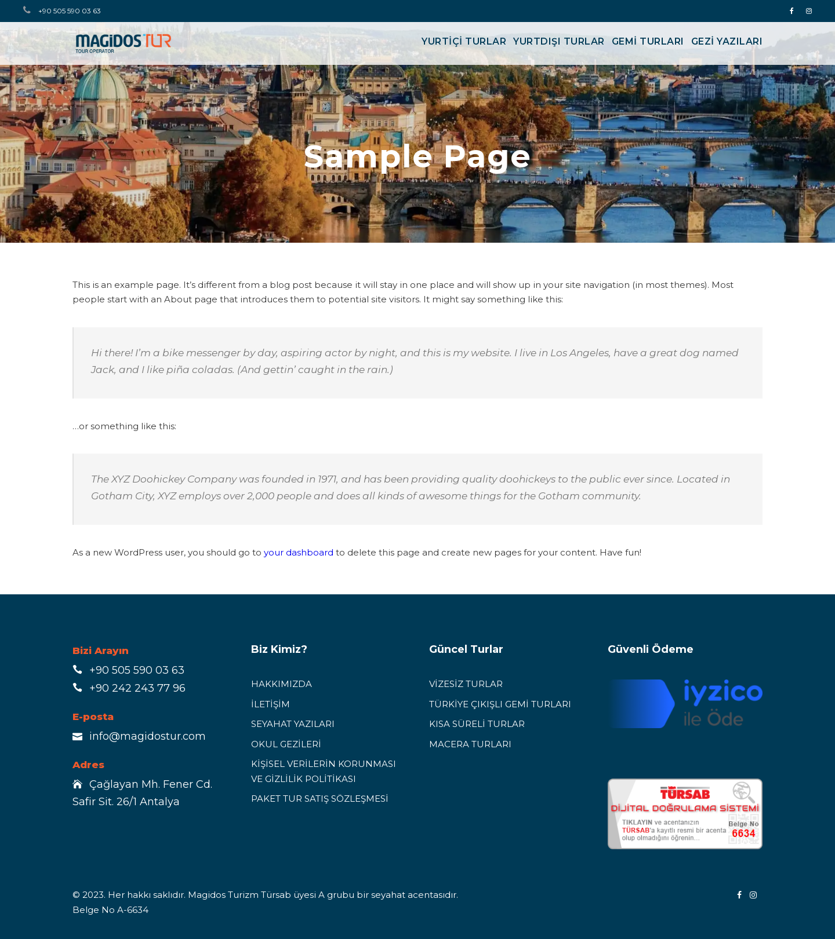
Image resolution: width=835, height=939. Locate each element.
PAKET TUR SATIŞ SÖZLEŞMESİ (320, 798)
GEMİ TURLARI (648, 41)
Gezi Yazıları (727, 41)
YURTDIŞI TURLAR (559, 41)
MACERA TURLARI (470, 744)
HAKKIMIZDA (281, 683)
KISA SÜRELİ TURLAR (477, 723)
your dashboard (298, 552)
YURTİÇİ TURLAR (464, 41)
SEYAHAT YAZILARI (293, 723)
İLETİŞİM (270, 704)
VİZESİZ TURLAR (466, 683)
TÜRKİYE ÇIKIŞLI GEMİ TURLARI (500, 704)
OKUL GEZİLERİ (286, 744)
